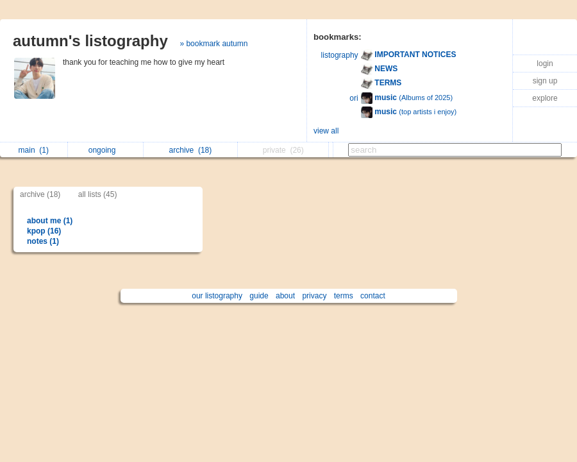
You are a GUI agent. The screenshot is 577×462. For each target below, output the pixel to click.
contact (372, 295)
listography (339, 55)
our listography (217, 295)
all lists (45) (97, 194)
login (545, 63)
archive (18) (40, 194)
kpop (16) (44, 231)
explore (544, 98)
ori (353, 98)
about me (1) (49, 220)
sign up (545, 80)
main (34, 150)
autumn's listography (90, 40)
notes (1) (43, 241)
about (285, 295)
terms (343, 295)
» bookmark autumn (213, 43)
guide (258, 295)
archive (190, 150)
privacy (314, 295)
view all (326, 130)
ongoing (105, 150)
